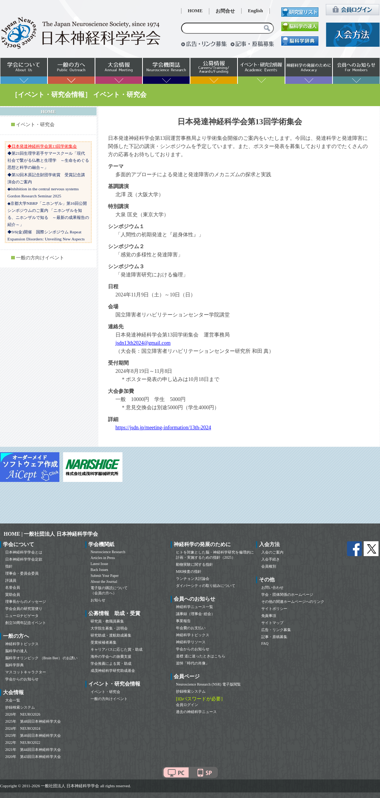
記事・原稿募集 (274, 637)
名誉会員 (12, 587)
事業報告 (183, 621)
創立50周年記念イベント (25, 623)
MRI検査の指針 (189, 571)
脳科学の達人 (16, 651)
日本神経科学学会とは (23, 552)
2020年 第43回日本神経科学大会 (33, 757)
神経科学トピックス (22, 644)
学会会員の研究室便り (23, 609)
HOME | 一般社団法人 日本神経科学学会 (51, 534)
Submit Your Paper (105, 576)
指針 (9, 566)
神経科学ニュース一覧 (194, 607)
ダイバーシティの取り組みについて (205, 586)
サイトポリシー (274, 609)
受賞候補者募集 (104, 642)
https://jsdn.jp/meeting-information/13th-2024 (163, 427)
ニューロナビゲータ (22, 616)
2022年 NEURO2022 (22, 742)
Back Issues (99, 570)
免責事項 (268, 616)
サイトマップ (272, 623)
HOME (195, 10)
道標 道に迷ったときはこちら (200, 656)
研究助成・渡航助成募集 (111, 635)
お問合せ (225, 11)
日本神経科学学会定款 (23, 559)
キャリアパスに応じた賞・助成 (116, 649)
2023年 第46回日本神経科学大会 (33, 735)
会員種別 (268, 566)
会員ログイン (187, 705)
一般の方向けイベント (40, 257)
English (255, 10)
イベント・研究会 (35, 124)
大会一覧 (12, 700)
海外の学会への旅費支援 (111, 656)
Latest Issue (99, 564)
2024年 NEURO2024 (22, 728)
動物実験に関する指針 (194, 564)
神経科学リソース (191, 642)
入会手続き (270, 559)
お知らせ (98, 600)
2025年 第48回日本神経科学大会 (33, 721)
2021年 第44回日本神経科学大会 (33, 750)
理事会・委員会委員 (22, 573)
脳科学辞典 (14, 665)
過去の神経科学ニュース (196, 712)
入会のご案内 (272, 552)
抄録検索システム (20, 707)
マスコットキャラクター (25, 672)
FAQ (264, 643)
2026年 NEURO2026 (22, 714)
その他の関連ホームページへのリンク (292, 602)
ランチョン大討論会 (192, 579)
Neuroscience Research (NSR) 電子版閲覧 (208, 684)
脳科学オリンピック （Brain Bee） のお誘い (41, 658)
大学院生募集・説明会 (109, 628)
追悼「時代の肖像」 (192, 663)
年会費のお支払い (191, 628)
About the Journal (104, 581)
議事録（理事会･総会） (195, 614)
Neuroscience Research (108, 552)
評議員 (10, 580)
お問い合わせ (272, 587)
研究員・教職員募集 (107, 621)
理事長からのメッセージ (25, 602)
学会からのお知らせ (22, 679)
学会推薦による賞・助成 (111, 663)
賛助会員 (12, 594)
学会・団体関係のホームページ (287, 594)
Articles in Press (103, 558)
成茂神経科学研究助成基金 (113, 671)
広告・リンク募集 (276, 630)
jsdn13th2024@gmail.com (143, 343)
